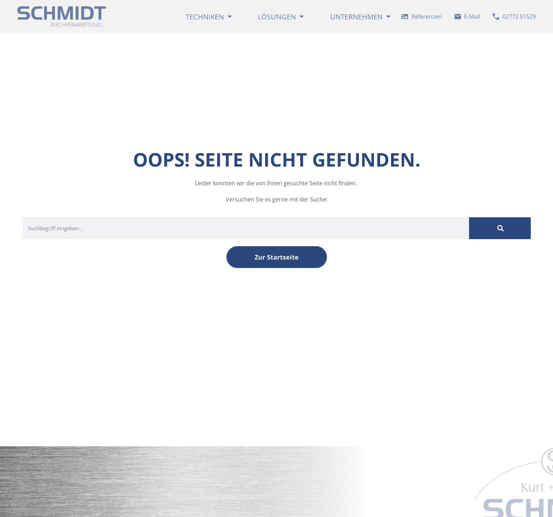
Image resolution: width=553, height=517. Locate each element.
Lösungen (281, 17)
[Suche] (500, 231)
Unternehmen (357, 17)
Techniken (209, 17)
